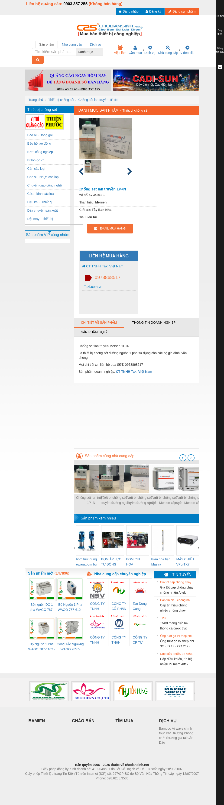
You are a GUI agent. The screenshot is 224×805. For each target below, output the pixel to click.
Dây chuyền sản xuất (42, 210)
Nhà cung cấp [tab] (72, 44)
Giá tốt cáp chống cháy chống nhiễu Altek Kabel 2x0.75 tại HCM (177, 582)
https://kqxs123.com (134, 785)
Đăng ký (153, 11)
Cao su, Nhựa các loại (43, 177)
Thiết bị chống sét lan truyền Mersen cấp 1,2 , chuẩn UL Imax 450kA (191, 500)
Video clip (187, 50)
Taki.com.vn (92, 287)
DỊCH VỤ (167, 721)
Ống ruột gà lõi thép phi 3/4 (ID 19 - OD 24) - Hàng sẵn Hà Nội (177, 636)
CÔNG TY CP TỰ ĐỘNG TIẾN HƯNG (140, 640)
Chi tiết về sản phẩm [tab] (99, 322)
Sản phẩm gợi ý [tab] (94, 332)
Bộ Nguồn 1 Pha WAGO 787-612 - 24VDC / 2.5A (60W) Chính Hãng (70, 607)
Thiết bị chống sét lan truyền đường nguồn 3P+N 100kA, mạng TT (141, 500)
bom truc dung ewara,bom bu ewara (86, 562)
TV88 (163, 618)
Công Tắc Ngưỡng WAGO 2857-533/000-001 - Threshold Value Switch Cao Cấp (70, 647)
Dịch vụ (150, 50)
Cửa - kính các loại (41, 194)
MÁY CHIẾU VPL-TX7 (185, 561)
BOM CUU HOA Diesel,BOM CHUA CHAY (135, 562)
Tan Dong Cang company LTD (140, 606)
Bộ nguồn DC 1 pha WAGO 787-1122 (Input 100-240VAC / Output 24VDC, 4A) (41, 607)
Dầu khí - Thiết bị (39, 202)
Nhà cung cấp (168, 50)
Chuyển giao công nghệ (44, 185)
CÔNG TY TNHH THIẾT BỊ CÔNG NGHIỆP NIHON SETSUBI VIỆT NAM (97, 606)
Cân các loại (36, 168)
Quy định (220, 32)
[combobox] (101, 52)
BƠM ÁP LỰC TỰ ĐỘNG (111, 561)
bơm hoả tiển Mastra (161, 561)
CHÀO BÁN (83, 721)
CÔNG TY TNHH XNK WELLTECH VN (118, 640)
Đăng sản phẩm (182, 11)
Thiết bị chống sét (61, 100)
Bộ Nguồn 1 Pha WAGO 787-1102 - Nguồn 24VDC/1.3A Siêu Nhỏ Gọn (41, 647)
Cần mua (135, 50)
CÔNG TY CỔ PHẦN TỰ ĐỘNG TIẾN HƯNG (118, 606)
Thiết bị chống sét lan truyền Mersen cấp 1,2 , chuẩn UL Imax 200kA (166, 500)
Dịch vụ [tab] (95, 44)
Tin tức (220, 15)
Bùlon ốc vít (35, 160)
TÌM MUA (124, 721)
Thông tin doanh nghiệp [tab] (153, 322)
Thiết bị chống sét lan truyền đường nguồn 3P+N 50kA (116, 500)
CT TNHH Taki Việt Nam (102, 266)
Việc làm (120, 50)
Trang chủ (36, 100)
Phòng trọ (82, 785)
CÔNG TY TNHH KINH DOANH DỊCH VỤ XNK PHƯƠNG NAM (97, 640)
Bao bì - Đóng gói (40, 135)
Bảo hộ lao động (39, 143)
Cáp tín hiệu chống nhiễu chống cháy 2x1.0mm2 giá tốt (177, 600)
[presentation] (182, 457)
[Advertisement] (136, 415)
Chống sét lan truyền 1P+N (98, 100)
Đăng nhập (129, 11)
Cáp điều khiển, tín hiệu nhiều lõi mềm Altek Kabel (177, 653)
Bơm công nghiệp (40, 152)
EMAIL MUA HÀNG (110, 228)
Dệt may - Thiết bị (40, 219)
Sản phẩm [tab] (46, 44)
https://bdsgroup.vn (106, 785)
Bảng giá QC (220, 50)
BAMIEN (37, 721)
